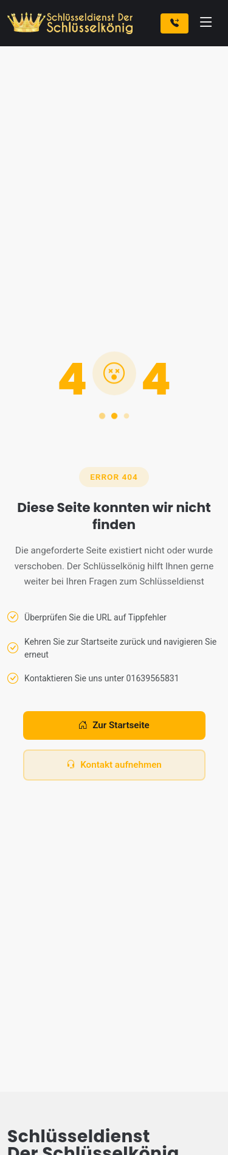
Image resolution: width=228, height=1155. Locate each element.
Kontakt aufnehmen (114, 765)
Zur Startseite (113, 725)
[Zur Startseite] (72, 23)
